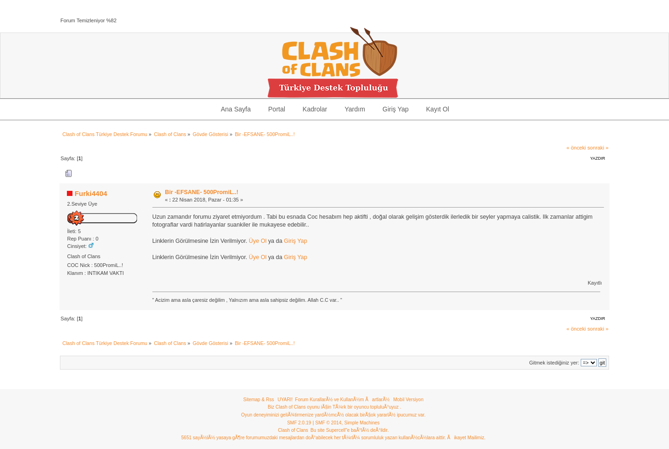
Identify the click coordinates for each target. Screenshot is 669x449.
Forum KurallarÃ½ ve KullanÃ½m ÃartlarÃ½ (342, 399)
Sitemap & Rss (258, 399)
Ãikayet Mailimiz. (466, 437)
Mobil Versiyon (408, 399)
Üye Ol (258, 241)
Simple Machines (362, 422)
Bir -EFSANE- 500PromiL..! (201, 192)
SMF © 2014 (328, 422)
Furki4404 (91, 193)
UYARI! (285, 399)
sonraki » (598, 147)
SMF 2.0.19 (299, 422)
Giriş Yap (295, 241)
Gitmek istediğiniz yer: (554, 362)
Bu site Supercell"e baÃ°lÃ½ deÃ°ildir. (349, 430)
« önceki (576, 147)
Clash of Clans (293, 430)
